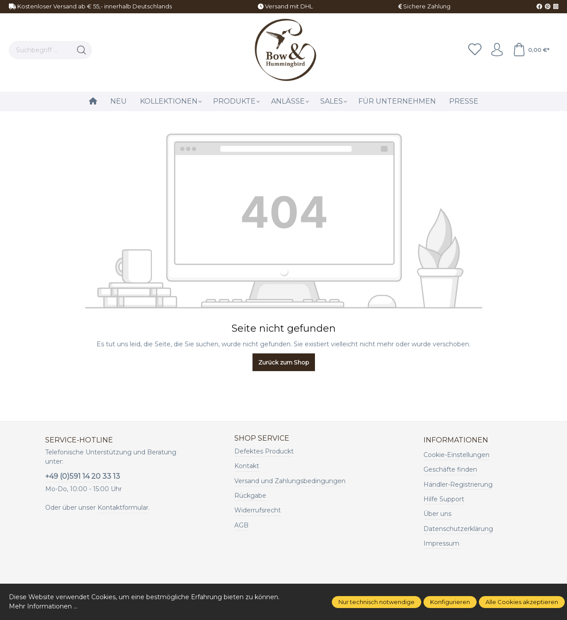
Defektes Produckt (264, 451)
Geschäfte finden (450, 469)
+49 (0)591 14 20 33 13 (82, 476)
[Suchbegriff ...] (40, 50)
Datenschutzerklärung (458, 529)
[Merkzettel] (475, 50)
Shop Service (261, 438)
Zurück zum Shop (283, 362)
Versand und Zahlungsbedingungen (290, 481)
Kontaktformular (122, 508)
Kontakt (246, 466)
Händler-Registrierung (458, 484)
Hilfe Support (443, 499)
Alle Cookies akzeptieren (521, 601)
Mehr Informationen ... (43, 606)
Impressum (441, 543)
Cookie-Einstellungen (456, 455)
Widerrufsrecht (257, 510)
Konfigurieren (450, 601)
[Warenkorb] (531, 50)
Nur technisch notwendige (376, 601)
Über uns (437, 514)
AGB (241, 525)
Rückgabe (250, 496)
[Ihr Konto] (497, 50)
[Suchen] (82, 50)
